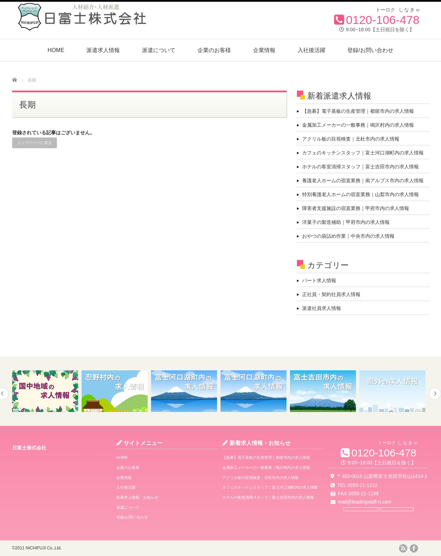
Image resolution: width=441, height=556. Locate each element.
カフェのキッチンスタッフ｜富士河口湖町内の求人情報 (363, 152)
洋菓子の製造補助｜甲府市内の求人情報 (346, 222)
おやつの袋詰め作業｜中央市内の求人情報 (348, 236)
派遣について (158, 50)
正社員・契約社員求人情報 (331, 294)
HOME (56, 50)
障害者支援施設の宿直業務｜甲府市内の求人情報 (355, 208)
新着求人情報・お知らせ (137, 497)
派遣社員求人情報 (321, 308)
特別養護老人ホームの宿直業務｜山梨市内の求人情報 (360, 194)
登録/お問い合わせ (370, 50)
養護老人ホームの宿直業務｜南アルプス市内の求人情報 (363, 180)
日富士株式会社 (29, 447)
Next (435, 394)
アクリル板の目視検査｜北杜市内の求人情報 (350, 139)
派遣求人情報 (103, 50)
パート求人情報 (319, 280)
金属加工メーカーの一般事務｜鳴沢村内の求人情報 (358, 125)
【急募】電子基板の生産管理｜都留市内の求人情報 (358, 111)
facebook (414, 548)
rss (403, 548)
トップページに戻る (34, 143)
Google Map (378, 518)
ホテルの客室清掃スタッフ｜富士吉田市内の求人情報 (360, 166)
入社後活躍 (311, 50)
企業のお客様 (214, 50)
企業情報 (264, 50)
